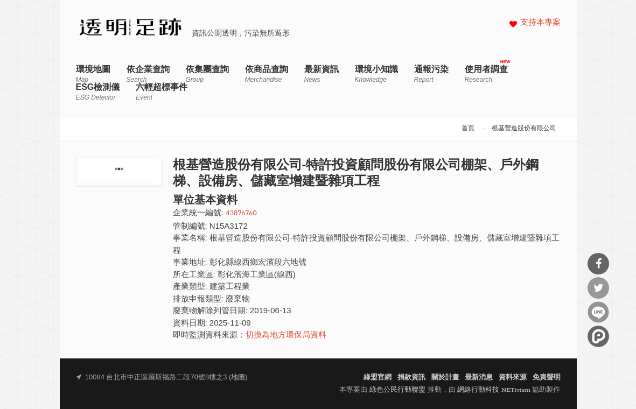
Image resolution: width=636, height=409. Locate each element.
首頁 (468, 128)
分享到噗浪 (598, 336)
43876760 (241, 213)
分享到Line (598, 312)
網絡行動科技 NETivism (493, 390)
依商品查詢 (266, 74)
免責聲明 (547, 377)
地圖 (238, 377)
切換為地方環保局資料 (286, 335)
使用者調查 (486, 74)
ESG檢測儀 (98, 92)
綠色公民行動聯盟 (397, 390)
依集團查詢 (207, 74)
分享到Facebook (598, 263)
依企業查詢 (148, 74)
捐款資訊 (411, 377)
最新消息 (479, 377)
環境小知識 (376, 74)
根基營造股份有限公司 (524, 128)
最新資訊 (321, 74)
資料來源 (513, 377)
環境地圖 (93, 74)
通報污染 (431, 74)
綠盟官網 (378, 377)
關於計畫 (445, 377)
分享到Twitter (598, 288)
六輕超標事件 (161, 92)
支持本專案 (540, 22)
